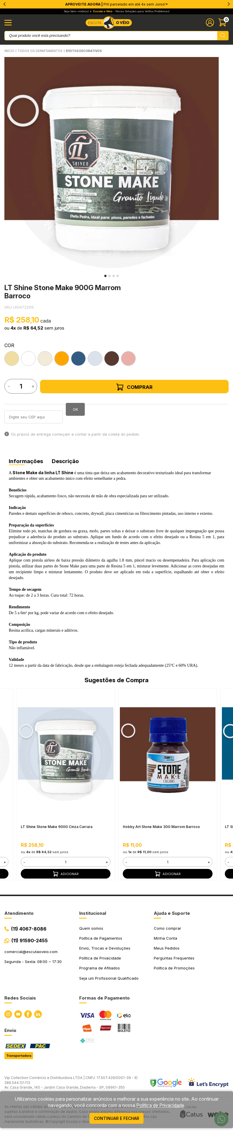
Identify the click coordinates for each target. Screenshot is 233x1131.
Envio (10, 1030)
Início (9, 50)
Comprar (134, 387)
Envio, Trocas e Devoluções (104, 948)
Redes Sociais (20, 998)
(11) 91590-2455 (29, 940)
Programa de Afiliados (99, 968)
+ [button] (5, 862)
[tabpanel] (111, 164)
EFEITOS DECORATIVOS (84, 50)
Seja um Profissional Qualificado (109, 978)
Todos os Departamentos (40, 50)
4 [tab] (118, 276)
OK (75, 409)
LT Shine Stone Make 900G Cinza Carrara (56, 827)
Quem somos (91, 928)
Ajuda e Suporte (172, 913)
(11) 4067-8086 (28, 929)
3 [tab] (114, 276)
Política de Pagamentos (100, 938)
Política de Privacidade (100, 958)
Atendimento (19, 913)
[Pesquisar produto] (223, 35)
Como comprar (167, 928)
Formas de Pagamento (104, 998)
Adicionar (66, 874)
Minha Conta (165, 938)
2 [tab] (110, 276)
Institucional (92, 913)
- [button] (24, 862)
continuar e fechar (116, 1118)
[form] (65, 862)
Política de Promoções (174, 968)
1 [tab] (105, 276)
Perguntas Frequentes (174, 958)
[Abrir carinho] (223, 22)
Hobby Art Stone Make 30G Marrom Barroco (161, 827)
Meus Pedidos (167, 948)
